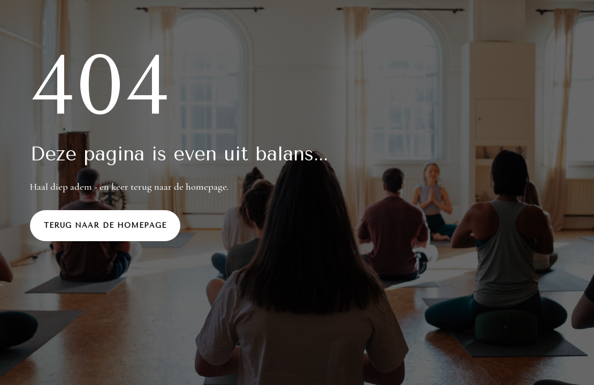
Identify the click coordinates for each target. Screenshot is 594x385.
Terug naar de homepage (105, 225)
